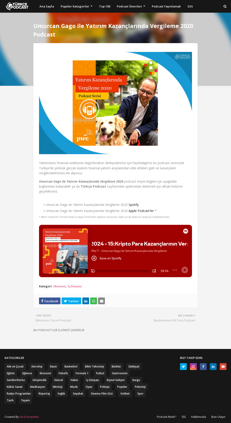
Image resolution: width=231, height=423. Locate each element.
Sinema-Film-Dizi (102, 393)
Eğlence (27, 373)
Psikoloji (140, 387)
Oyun (88, 387)
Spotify (134, 204)
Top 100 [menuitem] (104, 6)
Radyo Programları (19, 393)
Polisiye (105, 387)
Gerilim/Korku (16, 380)
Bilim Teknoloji (94, 366)
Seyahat (78, 393)
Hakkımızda (198, 417)
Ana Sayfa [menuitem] (46, 6)
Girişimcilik (39, 380)
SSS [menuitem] (190, 6)
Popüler (122, 387)
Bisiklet (116, 366)
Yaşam (25, 400)
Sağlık (61, 393)
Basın (53, 366)
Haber (74, 380)
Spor (140, 393)
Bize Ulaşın (218, 417)
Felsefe (63, 373)
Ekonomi (59, 286)
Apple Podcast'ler (141, 211)
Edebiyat (134, 366)
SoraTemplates (29, 417)
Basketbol (71, 366)
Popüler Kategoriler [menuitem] (75, 6)
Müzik (74, 387)
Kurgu (136, 380)
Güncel (58, 380)
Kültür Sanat (15, 387)
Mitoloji (57, 387)
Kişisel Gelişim (116, 380)
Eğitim (11, 373)
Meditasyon (37, 387)
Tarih (10, 400)
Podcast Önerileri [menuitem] (129, 6)
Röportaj (44, 393)
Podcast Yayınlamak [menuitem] (166, 6)
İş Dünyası (75, 286)
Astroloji (36, 366)
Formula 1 (82, 373)
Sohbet (125, 393)
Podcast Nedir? (166, 417)
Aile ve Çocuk (15, 366)
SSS (184, 417)
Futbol (100, 373)
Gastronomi (119, 373)
